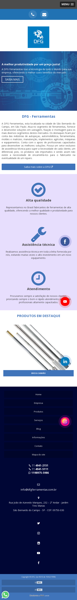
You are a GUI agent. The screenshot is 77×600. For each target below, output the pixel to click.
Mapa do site (38, 454)
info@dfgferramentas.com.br (39, 489)
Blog (38, 428)
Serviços (38, 420)
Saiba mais (12, 79)
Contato (38, 445)
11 (38, 465)
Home (38, 394)
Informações (38, 437)
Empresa (38, 402)
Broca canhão (38, 373)
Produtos (38, 411)
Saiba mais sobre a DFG (38, 166)
